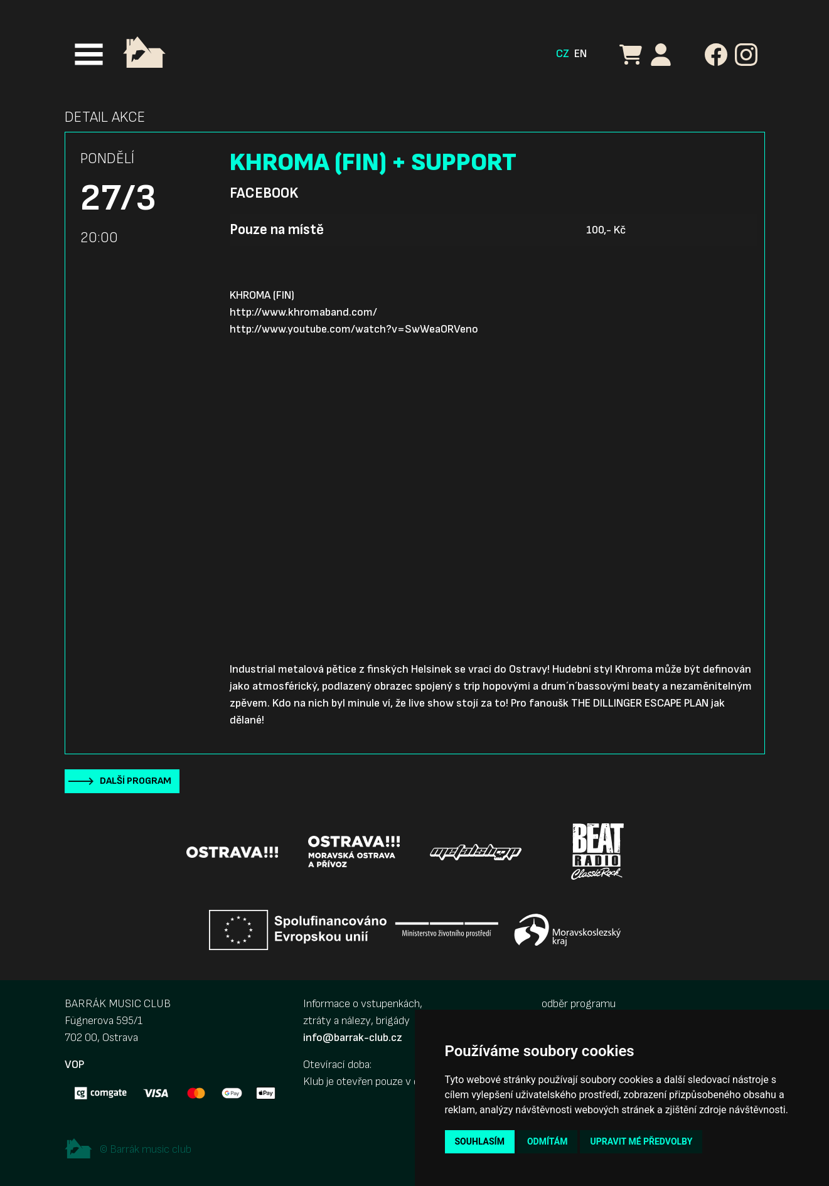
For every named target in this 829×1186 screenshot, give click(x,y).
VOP (74, 1064)
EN (580, 53)
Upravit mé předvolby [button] (641, 1141)
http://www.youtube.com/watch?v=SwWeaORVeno (354, 329)
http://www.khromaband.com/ (303, 312)
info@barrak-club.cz (352, 1037)
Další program (135, 781)
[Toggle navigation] (88, 54)
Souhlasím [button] (480, 1141)
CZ (562, 53)
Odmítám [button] (547, 1141)
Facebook (264, 193)
